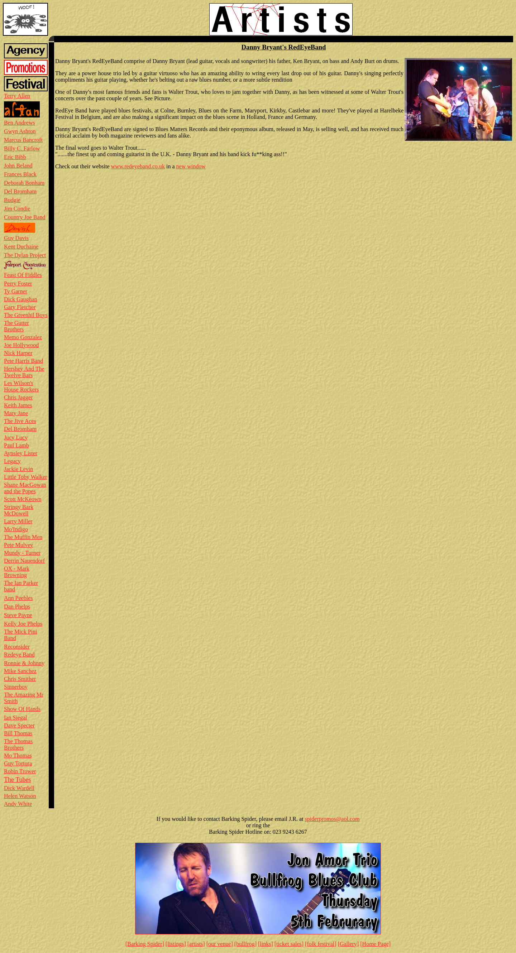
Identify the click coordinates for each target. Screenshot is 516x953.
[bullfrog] (245, 944)
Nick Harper (18, 353)
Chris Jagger (18, 397)
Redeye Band (19, 654)
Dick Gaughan (20, 299)
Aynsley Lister (20, 453)
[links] (265, 944)
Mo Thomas (18, 755)
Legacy (12, 461)
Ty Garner (15, 291)
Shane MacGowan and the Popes (25, 488)
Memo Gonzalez (23, 337)
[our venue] (219, 944)
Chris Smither (20, 679)
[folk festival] (320, 944)
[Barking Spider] (144, 944)
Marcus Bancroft (23, 140)
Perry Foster (18, 283)
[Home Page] (375, 944)
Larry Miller (18, 521)
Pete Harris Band (23, 361)
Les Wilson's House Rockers (21, 386)
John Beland (18, 166)
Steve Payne (18, 615)
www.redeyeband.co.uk (138, 166)
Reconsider (17, 647)
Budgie (12, 200)
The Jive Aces (20, 421)
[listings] (176, 944)
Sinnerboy (16, 687)
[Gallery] (348, 944)
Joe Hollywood (21, 345)
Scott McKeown (22, 499)
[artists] (196, 944)
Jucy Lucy (16, 437)
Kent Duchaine (21, 247)
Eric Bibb (15, 157)
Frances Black (20, 174)
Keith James (18, 405)
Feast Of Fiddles (23, 275)
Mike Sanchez (20, 671)
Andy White (18, 804)
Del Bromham (20, 191)
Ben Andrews (19, 123)
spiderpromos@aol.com (332, 819)
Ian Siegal (15, 717)
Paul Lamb (16, 445)
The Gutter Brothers (16, 326)
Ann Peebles (18, 598)
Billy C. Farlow (22, 148)
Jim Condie (17, 209)
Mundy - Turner (22, 553)
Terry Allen (17, 96)
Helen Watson (20, 796)
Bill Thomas (18, 733)
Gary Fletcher (19, 307)
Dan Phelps (17, 606)
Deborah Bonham (24, 183)
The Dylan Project (25, 255)
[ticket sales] (289, 944)
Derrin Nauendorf (24, 561)
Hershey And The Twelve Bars (24, 372)
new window (191, 166)
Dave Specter (19, 725)
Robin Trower (20, 771)
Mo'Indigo (16, 529)
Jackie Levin (18, 469)
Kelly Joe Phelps (23, 624)
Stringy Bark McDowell (18, 510)
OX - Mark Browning (16, 571)
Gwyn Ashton (19, 131)
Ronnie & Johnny (24, 663)
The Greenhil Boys (26, 315)
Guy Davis (16, 238)
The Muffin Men (23, 537)
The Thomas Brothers (18, 744)
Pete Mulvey (18, 545)
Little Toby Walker (25, 477)
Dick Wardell (19, 788)
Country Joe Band (25, 217)
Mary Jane (16, 413)
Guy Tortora (18, 763)
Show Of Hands (22, 709)
